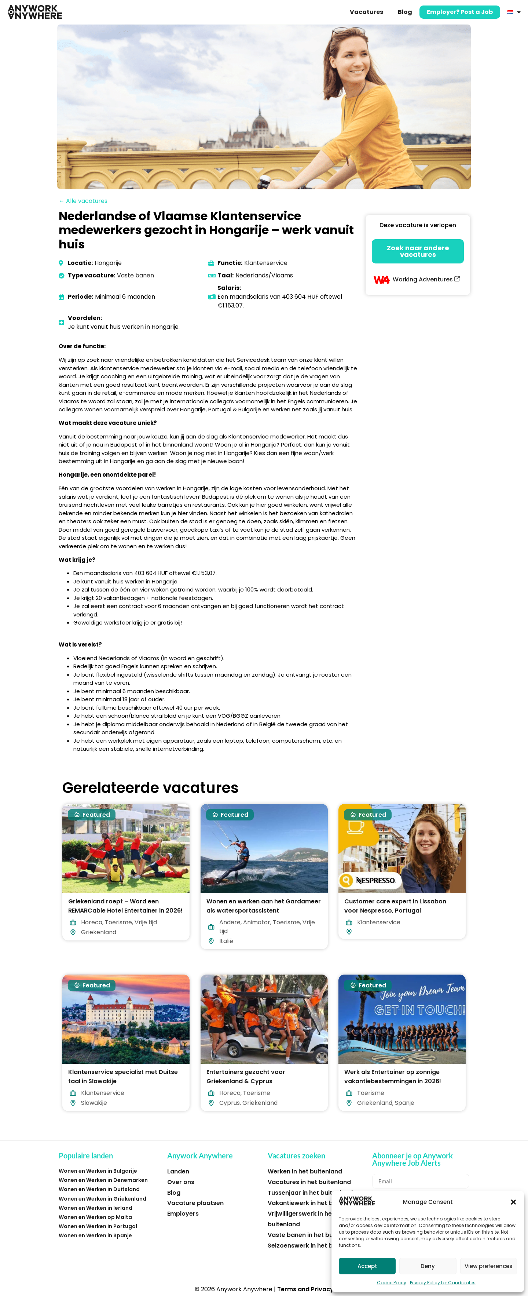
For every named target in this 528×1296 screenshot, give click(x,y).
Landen (178, 1171)
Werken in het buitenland (305, 1171)
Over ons (180, 1182)
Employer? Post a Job (460, 12)
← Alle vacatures (83, 201)
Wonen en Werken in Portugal (98, 1226)
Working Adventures (426, 279)
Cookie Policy (391, 1282)
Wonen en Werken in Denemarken (103, 1180)
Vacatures (366, 12)
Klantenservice (265, 263)
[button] (513, 1202)
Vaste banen (135, 275)
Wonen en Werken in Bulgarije (98, 1171)
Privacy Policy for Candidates (443, 1282)
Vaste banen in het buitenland (313, 1235)
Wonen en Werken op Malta (95, 1217)
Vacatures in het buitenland (309, 1182)
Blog (405, 12)
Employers (183, 1213)
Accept (367, 1266)
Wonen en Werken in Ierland (95, 1208)
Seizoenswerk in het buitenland (314, 1245)
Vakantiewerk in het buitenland (314, 1203)
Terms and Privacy (305, 1289)
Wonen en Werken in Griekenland (102, 1198)
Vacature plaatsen (195, 1203)
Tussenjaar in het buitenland (310, 1192)
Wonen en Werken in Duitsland (99, 1189)
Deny (428, 1266)
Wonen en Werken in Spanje (95, 1235)
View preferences (489, 1266)
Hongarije (108, 263)
